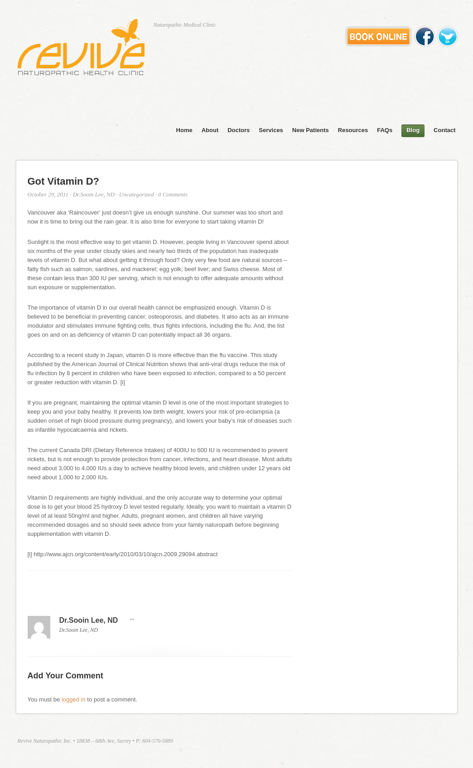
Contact (444, 130)
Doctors (238, 130)
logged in (74, 699)
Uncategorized (136, 194)
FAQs (384, 130)
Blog (413, 130)
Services (271, 130)
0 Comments (173, 194)
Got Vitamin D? (64, 181)
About (210, 130)
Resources (353, 130)
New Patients (310, 130)
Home (184, 130)
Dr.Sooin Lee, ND (94, 194)
